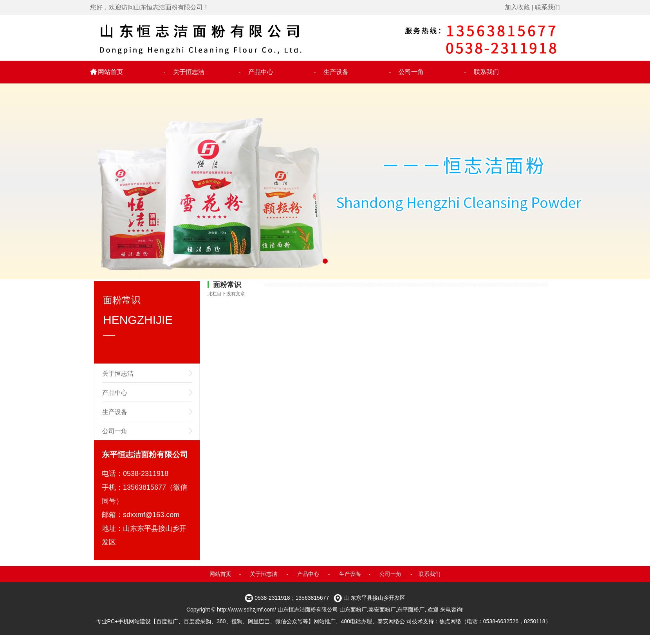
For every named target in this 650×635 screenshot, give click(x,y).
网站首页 (110, 72)
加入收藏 (517, 7)
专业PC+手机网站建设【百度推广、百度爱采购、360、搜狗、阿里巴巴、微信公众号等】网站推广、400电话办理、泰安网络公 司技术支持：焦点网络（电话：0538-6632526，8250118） (323, 621)
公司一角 (411, 72)
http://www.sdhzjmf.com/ (246, 609)
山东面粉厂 (353, 609)
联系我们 (547, 7)
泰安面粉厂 (382, 609)
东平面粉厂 (410, 609)
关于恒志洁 (188, 72)
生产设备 (335, 72)
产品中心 (260, 72)
